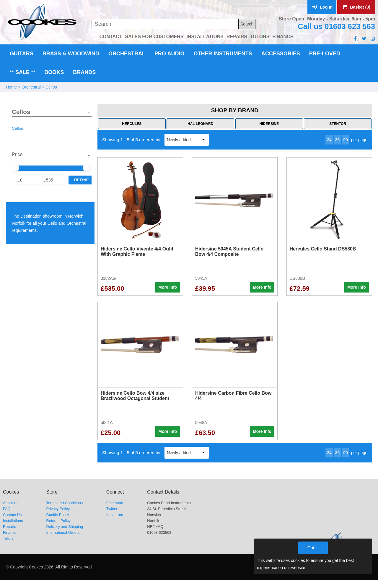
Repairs (9, 526)
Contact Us (12, 514)
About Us (11, 503)
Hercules (131, 124)
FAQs (7, 509)
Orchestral (126, 54)
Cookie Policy (57, 514)
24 (329, 139)
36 (337, 139)
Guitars (21, 54)
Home (11, 87)
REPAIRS (237, 36)
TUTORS (259, 36)
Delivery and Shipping (64, 526)
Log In (322, 7)
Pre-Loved (324, 54)
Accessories (280, 54)
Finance (10, 532)
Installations (13, 520)
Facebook (114, 503)
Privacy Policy (58, 509)
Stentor (337, 124)
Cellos (51, 87)
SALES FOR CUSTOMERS (154, 36)
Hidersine (269, 124)
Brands (84, 72)
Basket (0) (356, 7)
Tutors (8, 538)
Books (54, 72)
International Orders (62, 532)
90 (345, 139)
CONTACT (110, 36)
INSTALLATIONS (205, 36)
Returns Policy (58, 520)
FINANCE (282, 36)
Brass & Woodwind (71, 54)
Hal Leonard (200, 124)
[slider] (15, 168)
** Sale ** (22, 72)
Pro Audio (169, 54)
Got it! (313, 547)
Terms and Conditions (64, 503)
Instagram (114, 514)
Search (246, 24)
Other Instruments (223, 54)
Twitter (112, 509)
